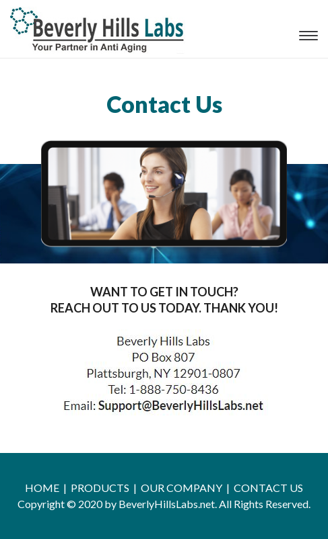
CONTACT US (268, 487)
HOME (42, 487)
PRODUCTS (100, 487)
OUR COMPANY (181, 487)
